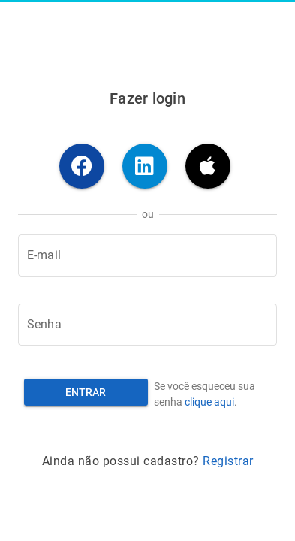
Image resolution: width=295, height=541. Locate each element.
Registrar (228, 461)
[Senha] (147, 325)
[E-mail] (147, 255)
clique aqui (209, 402)
